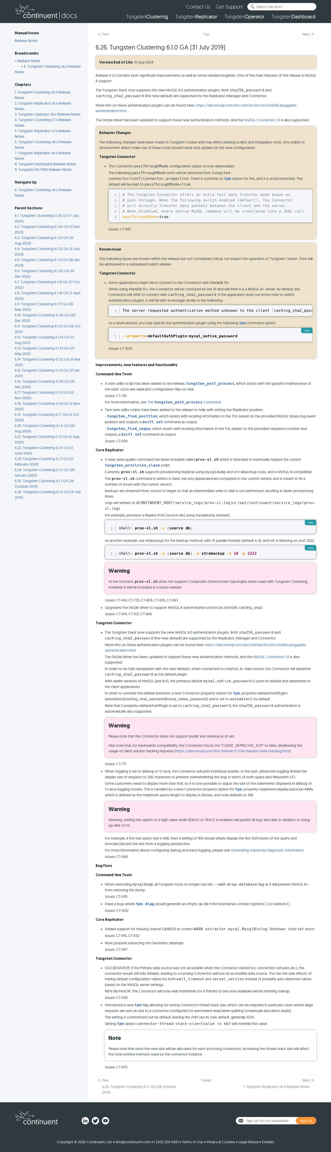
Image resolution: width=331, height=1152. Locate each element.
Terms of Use (192, 1142)
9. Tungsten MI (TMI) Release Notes (43, 169)
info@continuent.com (133, 1142)
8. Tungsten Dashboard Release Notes (45, 164)
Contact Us (198, 6)
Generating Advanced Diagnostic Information (267, 850)
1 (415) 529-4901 (166, 1142)
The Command (184, 402)
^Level (206, 1080)
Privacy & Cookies (221, 1142)
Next (306, 34)
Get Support (229, 6)
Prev (105, 34)
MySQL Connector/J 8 (262, 120)
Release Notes (26, 40)
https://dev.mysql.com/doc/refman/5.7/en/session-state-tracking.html (232, 751)
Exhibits (268, 1142)
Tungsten (147, 16)
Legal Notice (249, 1142)
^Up (206, 34)
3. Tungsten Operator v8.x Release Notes (47, 114)
